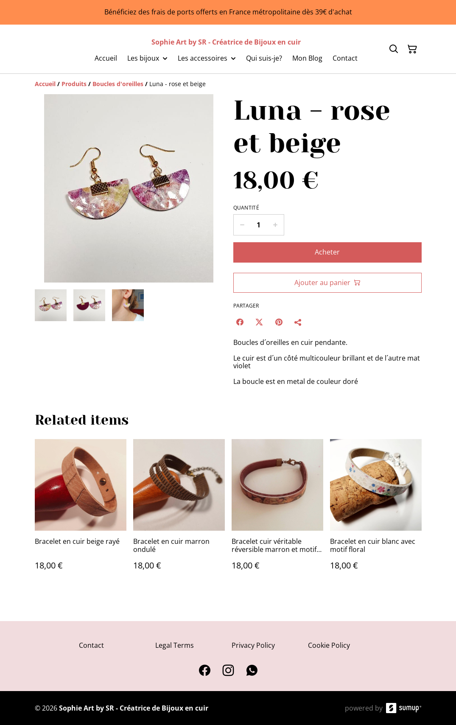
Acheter (327, 252)
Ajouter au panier (327, 282)
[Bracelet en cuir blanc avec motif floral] (376, 513)
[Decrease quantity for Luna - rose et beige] (242, 224)
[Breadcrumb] (228, 84)
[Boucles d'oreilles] (117, 84)
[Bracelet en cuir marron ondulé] (179, 513)
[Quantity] (259, 224)
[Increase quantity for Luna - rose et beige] (275, 224)
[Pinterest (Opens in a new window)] (278, 322)
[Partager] (298, 322)
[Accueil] (45, 84)
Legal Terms (174, 645)
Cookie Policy (329, 645)
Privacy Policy (253, 645)
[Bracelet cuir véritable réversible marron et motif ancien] (277, 513)
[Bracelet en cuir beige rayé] (80, 513)
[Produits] (74, 84)
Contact (91, 645)
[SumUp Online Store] (404, 708)
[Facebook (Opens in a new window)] (239, 322)
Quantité (246, 208)
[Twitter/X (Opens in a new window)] (259, 322)
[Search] (393, 49)
